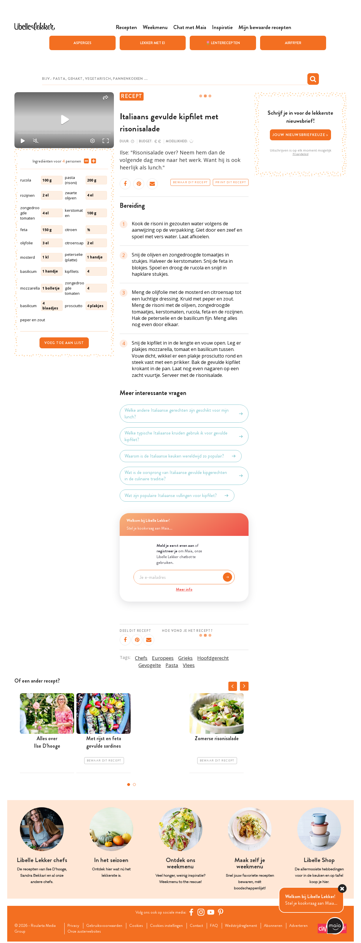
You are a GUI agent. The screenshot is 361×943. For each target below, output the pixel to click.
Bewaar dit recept (190, 182)
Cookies (143, 926)
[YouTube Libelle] (213, 912)
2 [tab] (134, 784)
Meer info (184, 589)
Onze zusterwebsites (116, 932)
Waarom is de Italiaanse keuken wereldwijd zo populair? (180, 456)
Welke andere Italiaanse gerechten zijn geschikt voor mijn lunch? (184, 413)
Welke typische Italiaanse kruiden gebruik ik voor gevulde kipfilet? (184, 436)
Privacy (75, 926)
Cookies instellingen (175, 926)
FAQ (228, 926)
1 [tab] (128, 784)
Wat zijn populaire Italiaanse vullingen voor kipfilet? (177, 495)
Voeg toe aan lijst (64, 343)
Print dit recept (230, 182)
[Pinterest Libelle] (222, 912)
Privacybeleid (301, 154)
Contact (208, 926)
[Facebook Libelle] (193, 912)
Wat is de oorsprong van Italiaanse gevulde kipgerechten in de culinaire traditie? (184, 475)
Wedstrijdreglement (258, 926)
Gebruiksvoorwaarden (108, 926)
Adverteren (79, 932)
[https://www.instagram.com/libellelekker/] (203, 912)
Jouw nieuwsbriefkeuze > (300, 134)
